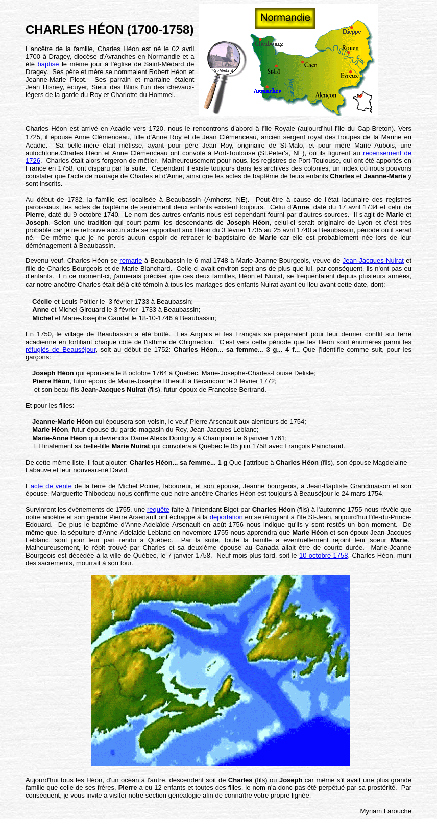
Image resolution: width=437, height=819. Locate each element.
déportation (226, 517)
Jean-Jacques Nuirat (373, 260)
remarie (130, 260)
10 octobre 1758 (323, 555)
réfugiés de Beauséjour (60, 349)
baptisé (48, 64)
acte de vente (51, 486)
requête (158, 509)
